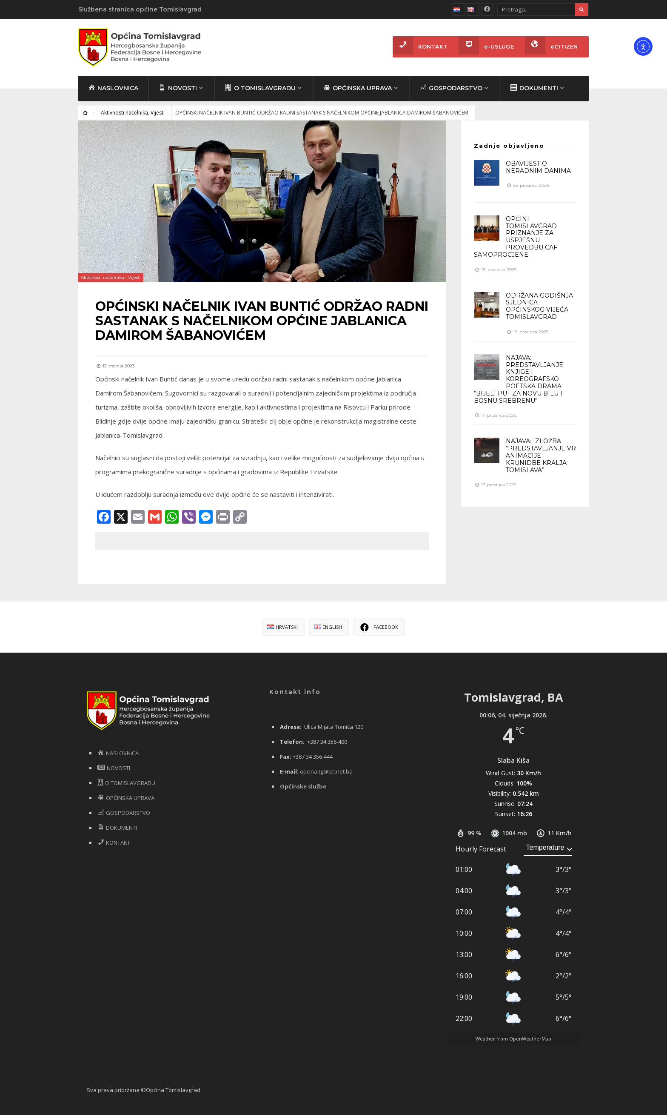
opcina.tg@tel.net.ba (326, 771)
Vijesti (158, 112)
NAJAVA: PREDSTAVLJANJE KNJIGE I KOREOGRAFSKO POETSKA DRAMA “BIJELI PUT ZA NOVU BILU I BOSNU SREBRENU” (518, 379)
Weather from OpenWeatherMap (513, 1038)
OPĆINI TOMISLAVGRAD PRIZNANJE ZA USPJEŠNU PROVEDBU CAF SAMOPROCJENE (515, 236)
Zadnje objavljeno (509, 145)
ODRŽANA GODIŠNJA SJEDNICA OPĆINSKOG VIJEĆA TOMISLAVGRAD (539, 306)
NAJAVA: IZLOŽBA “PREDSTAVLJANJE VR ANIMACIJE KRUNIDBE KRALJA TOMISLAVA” (541, 455)
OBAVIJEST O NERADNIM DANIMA (538, 167)
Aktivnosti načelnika (124, 112)
